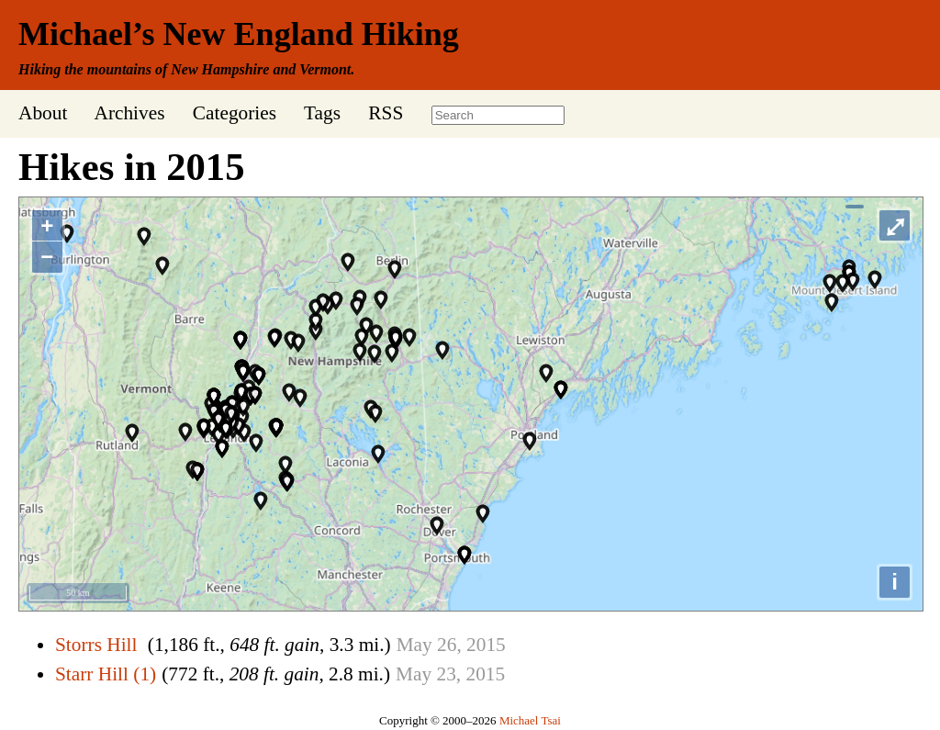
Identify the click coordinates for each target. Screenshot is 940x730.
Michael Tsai (530, 720)
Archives (129, 113)
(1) (144, 674)
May (414, 645)
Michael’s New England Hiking (238, 34)
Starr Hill (92, 674)
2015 (486, 645)
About (42, 113)
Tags (322, 113)
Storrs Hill (96, 645)
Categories (234, 113)
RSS (385, 113)
